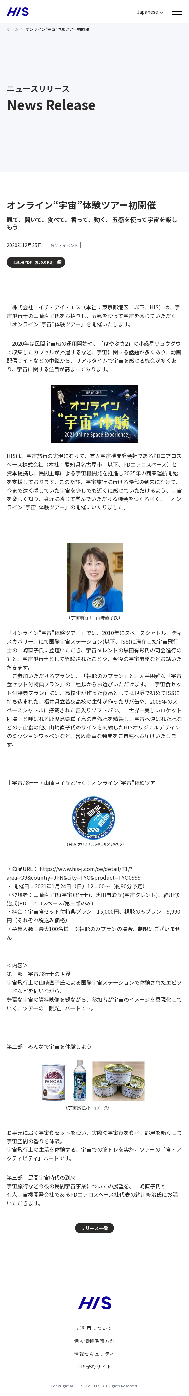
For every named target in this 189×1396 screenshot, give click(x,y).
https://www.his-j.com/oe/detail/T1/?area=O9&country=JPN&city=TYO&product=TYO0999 (74, 873)
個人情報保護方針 (94, 1341)
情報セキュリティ (94, 1353)
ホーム (13, 29)
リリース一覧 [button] (94, 1228)
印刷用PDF (33, 262)
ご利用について (95, 1328)
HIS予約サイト (94, 1366)
